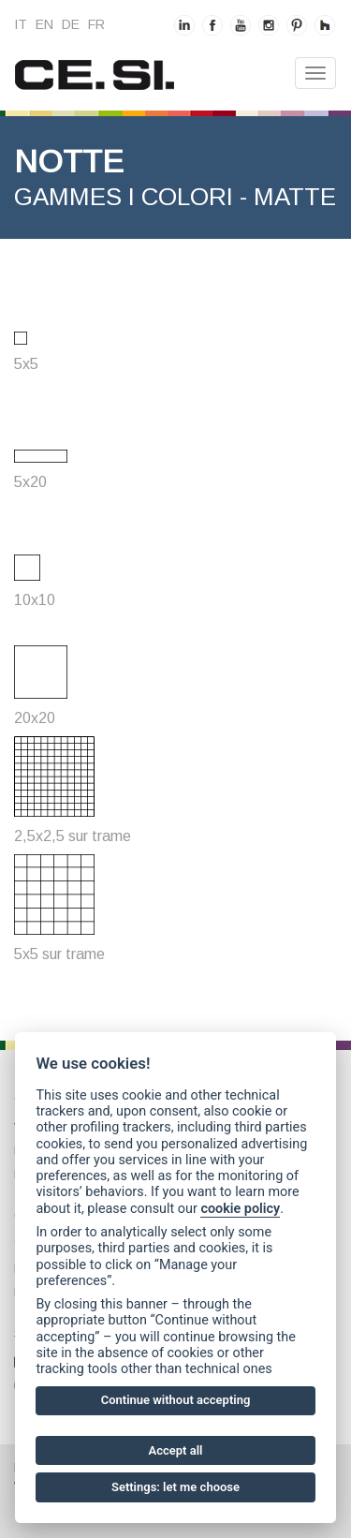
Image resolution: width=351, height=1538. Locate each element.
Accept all (176, 1450)
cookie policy (240, 1209)
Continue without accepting (176, 1400)
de (71, 24)
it (20, 24)
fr (96, 24)
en (44, 24)
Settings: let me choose (175, 1487)
